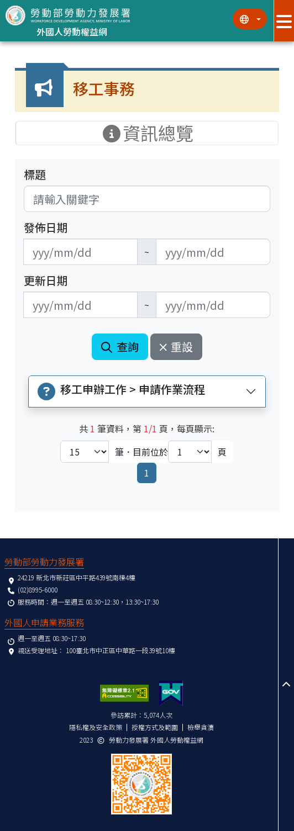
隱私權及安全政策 (95, 727)
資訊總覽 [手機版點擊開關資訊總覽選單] (147, 133)
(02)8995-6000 (37, 589)
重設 (176, 346)
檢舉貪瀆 (200, 727)
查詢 (120, 346)
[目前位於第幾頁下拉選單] (190, 452)
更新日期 (46, 280)
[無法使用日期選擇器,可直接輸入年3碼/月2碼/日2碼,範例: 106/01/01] (80, 252)
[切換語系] (250, 18)
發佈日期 (46, 227)
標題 (35, 174)
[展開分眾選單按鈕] (284, 20)
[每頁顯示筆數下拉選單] (84, 452)
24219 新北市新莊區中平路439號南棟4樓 (76, 577)
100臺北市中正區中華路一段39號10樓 (120, 650)
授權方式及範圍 (155, 727)
